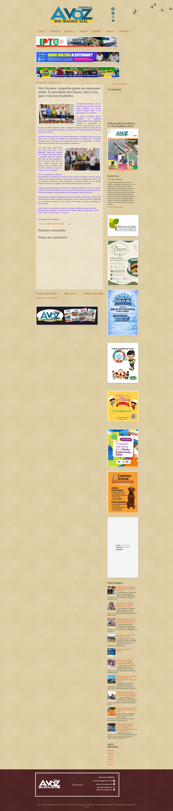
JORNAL (110, 31)
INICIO (41, 31)
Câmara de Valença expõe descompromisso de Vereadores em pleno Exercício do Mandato (127, 693)
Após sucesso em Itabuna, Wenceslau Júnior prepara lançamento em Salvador (125, 604)
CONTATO (124, 31)
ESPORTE (96, 31)
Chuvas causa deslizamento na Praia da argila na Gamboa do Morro (126, 709)
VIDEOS (110, 765)
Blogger (86, 806)
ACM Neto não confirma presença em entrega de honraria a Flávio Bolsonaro (125, 662)
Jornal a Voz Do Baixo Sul (120, 84)
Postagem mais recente (46, 293)
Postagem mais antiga (93, 293)
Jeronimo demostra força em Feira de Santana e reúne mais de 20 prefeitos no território (126, 620)
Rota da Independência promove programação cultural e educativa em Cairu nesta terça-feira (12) (127, 678)
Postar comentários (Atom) (49, 298)
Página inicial (70, 293)
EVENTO (110, 756)
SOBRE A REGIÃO (116, 179)
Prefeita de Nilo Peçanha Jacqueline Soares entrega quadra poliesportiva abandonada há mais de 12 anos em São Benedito (127, 727)
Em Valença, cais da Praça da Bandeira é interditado (126, 635)
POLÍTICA (70, 31)
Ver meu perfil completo (115, 207)
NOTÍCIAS (55, 31)
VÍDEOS (83, 31)
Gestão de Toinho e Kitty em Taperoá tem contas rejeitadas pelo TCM (126, 588)
